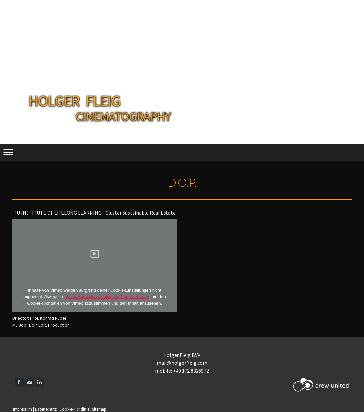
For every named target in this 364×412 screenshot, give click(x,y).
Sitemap (99, 409)
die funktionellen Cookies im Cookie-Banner (107, 296)
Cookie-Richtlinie (74, 409)
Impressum (22, 409)
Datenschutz (46, 409)
